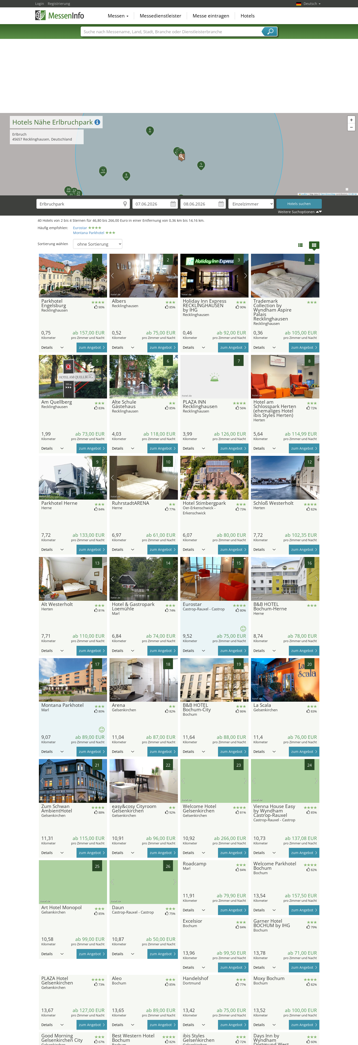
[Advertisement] (179, 76)
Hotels (248, 16)
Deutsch (312, 3)
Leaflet (303, 194)
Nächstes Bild (104, 276)
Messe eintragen (211, 16)
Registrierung (59, 3)
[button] (179, 154)
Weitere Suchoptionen (296, 211)
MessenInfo (59, 15)
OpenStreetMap (328, 194)
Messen (118, 16)
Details (52, 347)
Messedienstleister (160, 16)
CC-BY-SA (352, 194)
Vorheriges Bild (41, 276)
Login (39, 3)
